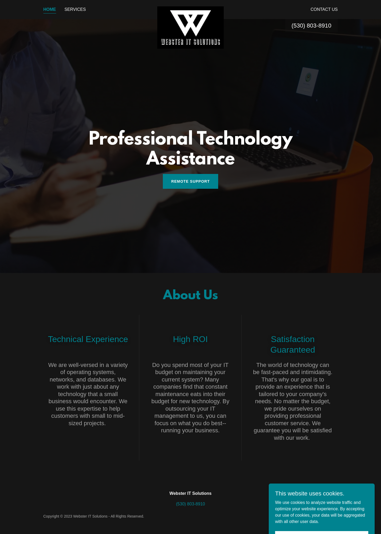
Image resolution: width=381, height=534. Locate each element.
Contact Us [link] (324, 9)
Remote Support (190, 181)
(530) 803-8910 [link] (311, 25)
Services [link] (75, 9)
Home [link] (49, 9)
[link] (190, 8)
